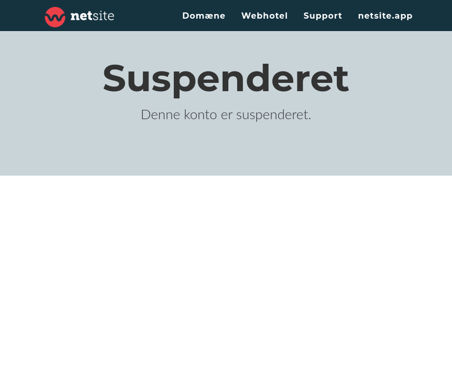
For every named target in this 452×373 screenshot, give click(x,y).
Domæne (204, 16)
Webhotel (264, 16)
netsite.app (385, 16)
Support (323, 16)
